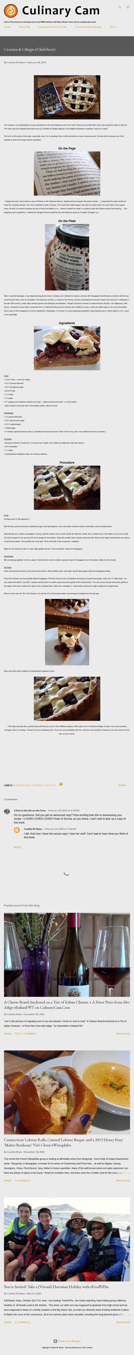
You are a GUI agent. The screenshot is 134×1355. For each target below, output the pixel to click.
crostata (50, 785)
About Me (24, 26)
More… (114, 26)
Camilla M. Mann (33, 828)
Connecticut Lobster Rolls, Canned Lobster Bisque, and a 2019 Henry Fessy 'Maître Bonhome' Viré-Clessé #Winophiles (63, 1142)
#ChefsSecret (21, 785)
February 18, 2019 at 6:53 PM (63, 810)
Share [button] (122, 785)
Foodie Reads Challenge (88, 26)
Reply (18, 847)
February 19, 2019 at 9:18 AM (60, 828)
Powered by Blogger (67, 1341)
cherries (37, 785)
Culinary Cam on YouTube (53, 26)
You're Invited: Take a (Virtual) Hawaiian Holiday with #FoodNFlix (56, 1286)
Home (7, 26)
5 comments (22, 1180)
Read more (123, 1033)
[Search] (120, 6)
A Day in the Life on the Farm (29, 810)
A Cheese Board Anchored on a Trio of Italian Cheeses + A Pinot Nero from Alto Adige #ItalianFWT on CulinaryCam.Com (67, 1004)
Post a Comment (25, 1033)
